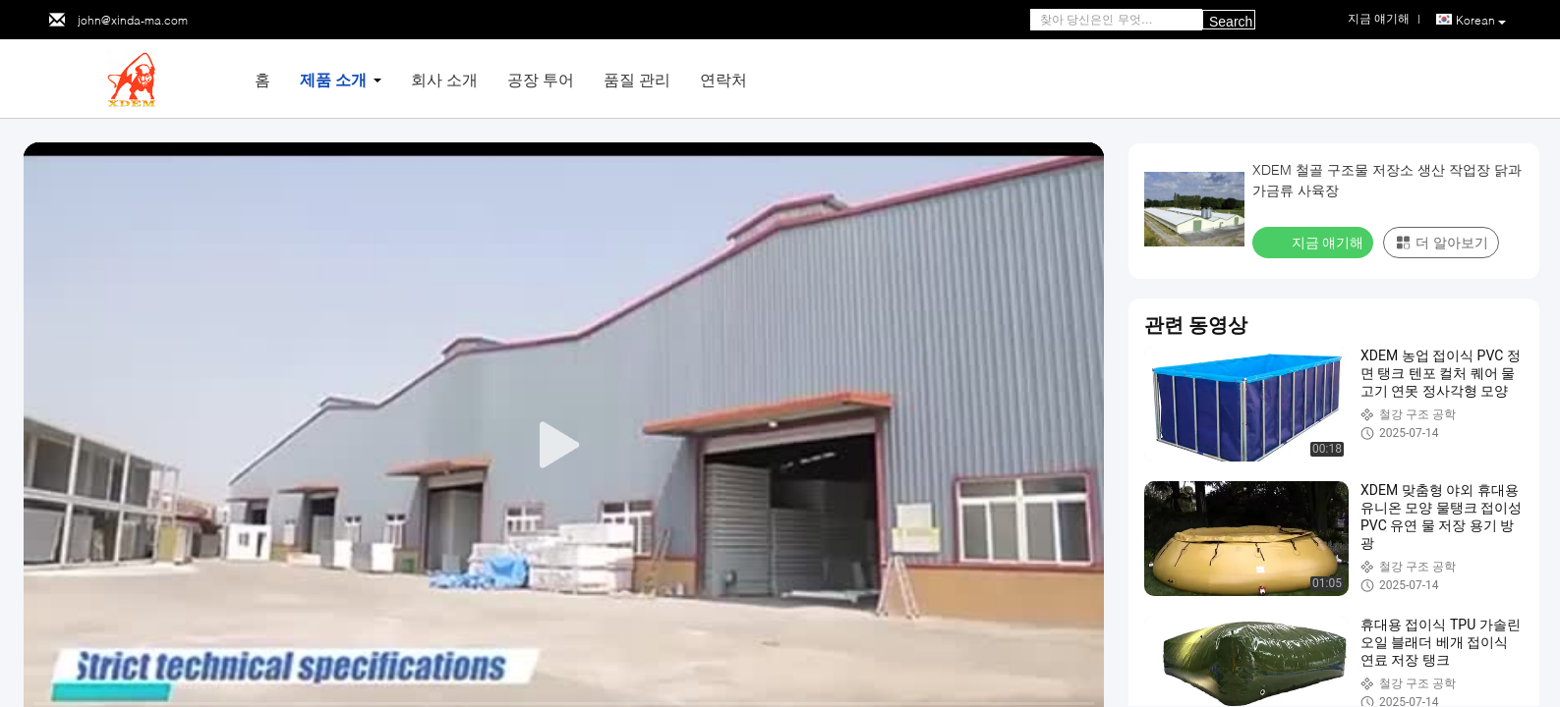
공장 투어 (540, 79)
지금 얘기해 (1314, 241)
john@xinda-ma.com (133, 20)
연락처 (723, 79)
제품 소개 (333, 79)
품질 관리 (637, 79)
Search (1230, 21)
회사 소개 (444, 79)
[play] (564, 445)
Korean (1481, 20)
